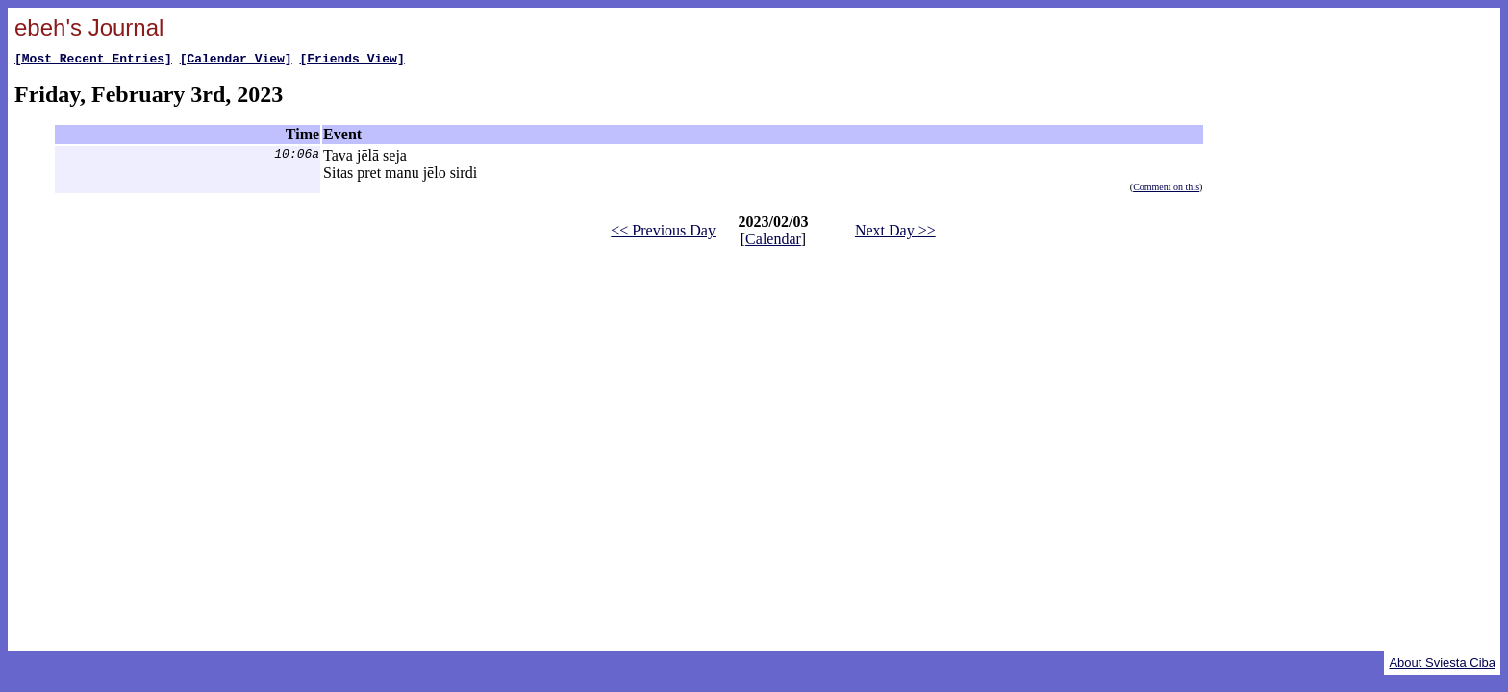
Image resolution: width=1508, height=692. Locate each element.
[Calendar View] (236, 60)
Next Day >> (895, 233)
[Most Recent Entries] (93, 60)
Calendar (773, 242)
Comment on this (1166, 190)
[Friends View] (351, 60)
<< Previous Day (663, 233)
